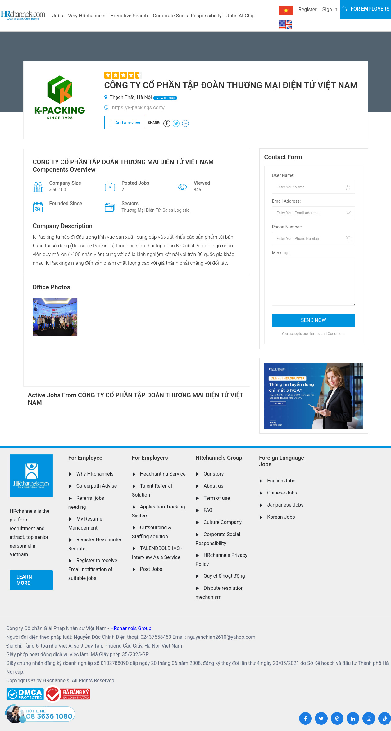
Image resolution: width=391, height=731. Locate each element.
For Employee (85, 457)
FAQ (207, 510)
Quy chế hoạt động (224, 576)
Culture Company (222, 522)
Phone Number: (287, 226)
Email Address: (286, 201)
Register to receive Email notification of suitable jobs (92, 569)
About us (213, 486)
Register (307, 9)
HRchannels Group (218, 457)
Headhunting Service (163, 474)
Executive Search (129, 16)
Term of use (216, 498)
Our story (213, 474)
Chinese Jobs (282, 493)
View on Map (165, 98)
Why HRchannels (86, 16)
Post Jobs (151, 569)
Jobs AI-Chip (240, 16)
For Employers (150, 457)
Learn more (24, 580)
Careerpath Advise (96, 486)
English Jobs (281, 481)
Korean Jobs (281, 517)
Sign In (329, 9)
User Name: (283, 175)
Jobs (57, 16)
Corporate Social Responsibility (187, 16)
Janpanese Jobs (285, 505)
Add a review (124, 122)
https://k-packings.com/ (138, 108)
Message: (281, 252)
